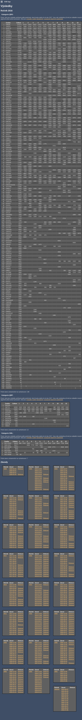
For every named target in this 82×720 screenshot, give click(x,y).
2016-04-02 (38, 570)
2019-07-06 (38, 536)
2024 (56, 469)
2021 (56, 498)
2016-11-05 (38, 557)
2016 (30, 555)
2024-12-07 (63, 469)
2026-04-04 (13, 469)
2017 (5, 555)
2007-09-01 (38, 648)
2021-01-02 (63, 518)
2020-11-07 (13, 528)
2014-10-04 (13, 588)
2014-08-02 (13, 592)
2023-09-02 (13, 503)
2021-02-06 (63, 516)
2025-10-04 (38, 472)
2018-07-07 (63, 536)
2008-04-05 (13, 657)
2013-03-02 (38, 601)
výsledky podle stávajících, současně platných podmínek (44, 19)
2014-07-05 (13, 594)
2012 (56, 584)
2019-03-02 (38, 543)
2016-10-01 (38, 559)
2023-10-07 (13, 501)
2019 (30, 526)
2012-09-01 (63, 590)
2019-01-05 (38, 547)
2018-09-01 (63, 532)
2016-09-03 (38, 561)
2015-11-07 (63, 557)
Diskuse (20, 469)
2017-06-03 (13, 567)
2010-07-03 (38, 623)
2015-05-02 (63, 568)
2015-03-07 (63, 572)
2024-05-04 (63, 482)
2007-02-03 (38, 661)
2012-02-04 (63, 603)
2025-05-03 (38, 482)
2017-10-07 (13, 559)
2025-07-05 (38, 478)
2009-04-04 (63, 628)
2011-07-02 (13, 623)
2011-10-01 (13, 617)
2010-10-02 (38, 617)
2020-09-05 (13, 532)
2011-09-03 (13, 619)
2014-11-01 (13, 586)
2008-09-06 (13, 648)
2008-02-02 (13, 661)
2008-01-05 (13, 663)
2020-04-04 (13, 541)
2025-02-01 (38, 487)
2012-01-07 (63, 605)
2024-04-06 (63, 483)
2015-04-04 (63, 570)
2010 (30, 613)
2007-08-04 (38, 650)
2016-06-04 (38, 567)
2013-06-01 (38, 596)
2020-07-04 (13, 536)
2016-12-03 (38, 555)
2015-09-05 (63, 561)
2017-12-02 (13, 555)
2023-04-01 (13, 512)
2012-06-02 (63, 596)
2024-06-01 (63, 480)
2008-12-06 (13, 642)
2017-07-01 (13, 565)
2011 (5, 613)
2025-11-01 (38, 470)
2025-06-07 (38, 480)
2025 (30, 469)
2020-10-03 (13, 530)
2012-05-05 (63, 597)
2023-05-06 (13, 511)
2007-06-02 (38, 654)
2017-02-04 (13, 574)
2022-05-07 (38, 511)
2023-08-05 (13, 505)
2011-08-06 (13, 621)
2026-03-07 (13, 470)
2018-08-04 (63, 534)
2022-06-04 (38, 509)
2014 (5, 584)
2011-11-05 (13, 615)
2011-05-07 (13, 626)
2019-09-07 (38, 532)
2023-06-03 (13, 509)
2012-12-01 (63, 584)
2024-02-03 (63, 487)
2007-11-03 (38, 644)
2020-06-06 (13, 538)
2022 (30, 498)
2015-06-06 (63, 567)
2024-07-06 (63, 478)
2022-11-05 (38, 499)
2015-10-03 (63, 559)
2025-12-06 (38, 469)
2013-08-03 (38, 592)
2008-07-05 (13, 652)
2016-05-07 (38, 568)
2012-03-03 (63, 601)
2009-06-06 (63, 625)
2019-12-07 (38, 526)
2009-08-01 (63, 621)
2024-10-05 (63, 472)
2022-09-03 (38, 503)
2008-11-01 (13, 644)
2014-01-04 (13, 605)
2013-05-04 (38, 597)
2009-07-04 (63, 623)
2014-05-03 (13, 597)
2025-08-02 (38, 476)
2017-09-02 (13, 561)
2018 (56, 526)
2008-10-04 (13, 646)
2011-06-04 (13, 625)
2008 (5, 642)
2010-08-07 (38, 621)
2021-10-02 (63, 501)
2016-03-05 (38, 572)
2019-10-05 (38, 530)
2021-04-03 (63, 512)
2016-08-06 (38, 563)
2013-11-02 (38, 586)
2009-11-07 (63, 615)
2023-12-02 (13, 498)
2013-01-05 (38, 605)
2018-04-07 (63, 541)
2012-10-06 (63, 588)
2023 (5, 498)
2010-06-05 (38, 625)
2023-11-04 (13, 499)
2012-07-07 (63, 594)
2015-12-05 (63, 555)
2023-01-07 (13, 518)
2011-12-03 (13, 613)
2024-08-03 (63, 476)
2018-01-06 (63, 547)
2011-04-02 (13, 628)
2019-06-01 (38, 538)
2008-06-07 (13, 654)
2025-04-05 (38, 483)
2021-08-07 (63, 505)
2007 (30, 642)
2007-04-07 (38, 657)
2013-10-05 (38, 588)
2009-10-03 (63, 617)
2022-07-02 (38, 507)
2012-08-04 (63, 592)
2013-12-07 (38, 584)
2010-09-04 (38, 619)
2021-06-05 (63, 509)
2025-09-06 (38, 474)
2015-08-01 (63, 563)
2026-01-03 (13, 474)
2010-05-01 (38, 626)
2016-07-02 (38, 565)
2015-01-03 (63, 576)
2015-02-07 (63, 574)
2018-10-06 (63, 530)
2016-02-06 (38, 574)
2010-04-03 (38, 628)
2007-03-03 (38, 659)
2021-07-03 (63, 507)
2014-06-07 (13, 596)
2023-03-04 (13, 514)
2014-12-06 (13, 584)
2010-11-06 (38, 615)
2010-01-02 (38, 634)
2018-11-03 (63, 528)
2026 (5, 469)
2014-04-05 (13, 599)
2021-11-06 (63, 499)
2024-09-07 (63, 474)
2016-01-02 (38, 576)
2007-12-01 (38, 642)
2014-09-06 (13, 590)
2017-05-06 (13, 568)
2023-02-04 (13, 516)
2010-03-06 (38, 630)
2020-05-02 (13, 540)
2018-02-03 (63, 545)
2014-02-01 (13, 603)
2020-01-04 (13, 547)
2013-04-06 (38, 599)
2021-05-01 (63, 511)
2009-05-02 (63, 626)
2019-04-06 (38, 541)
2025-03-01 (38, 485)
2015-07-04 (63, 565)
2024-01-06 (63, 489)
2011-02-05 (13, 632)
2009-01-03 (63, 634)
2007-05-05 (38, 655)
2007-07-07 (38, 652)
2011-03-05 (13, 630)
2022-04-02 (38, 512)
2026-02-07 (13, 472)
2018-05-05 (63, 540)
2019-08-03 (38, 534)
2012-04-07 (63, 599)
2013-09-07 (38, 590)
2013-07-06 (38, 594)
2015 (56, 555)
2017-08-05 (13, 563)
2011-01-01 (13, 634)
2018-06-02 (63, 538)
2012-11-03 (63, 586)
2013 (30, 584)
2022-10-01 (38, 501)
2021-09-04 (63, 503)
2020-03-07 (13, 543)
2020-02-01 (13, 545)
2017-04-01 (13, 570)
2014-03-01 (13, 601)
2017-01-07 (13, 576)
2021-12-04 (63, 498)
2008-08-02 (13, 650)
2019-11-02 (38, 528)
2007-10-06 (38, 646)
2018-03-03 (63, 543)
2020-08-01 (13, 534)
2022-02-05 (38, 516)
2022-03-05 (38, 514)
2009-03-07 (63, 630)
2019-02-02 (38, 545)
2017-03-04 (13, 572)
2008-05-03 (13, 655)
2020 (5, 526)
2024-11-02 (63, 470)
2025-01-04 (38, 489)
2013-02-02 (38, 603)
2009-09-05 (63, 619)
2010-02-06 (38, 632)
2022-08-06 (38, 505)
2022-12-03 (38, 498)
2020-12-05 (13, 526)
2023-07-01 (13, 507)
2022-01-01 (38, 518)
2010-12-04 (38, 613)
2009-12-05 (63, 613)
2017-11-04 (13, 557)
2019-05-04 (38, 540)
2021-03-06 (63, 514)
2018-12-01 (63, 526)
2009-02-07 (63, 632)
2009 (56, 613)
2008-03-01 (13, 659)
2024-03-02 (63, 485)
